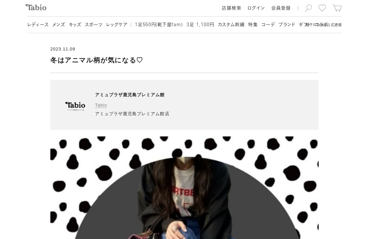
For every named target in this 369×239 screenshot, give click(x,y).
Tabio (101, 105)
